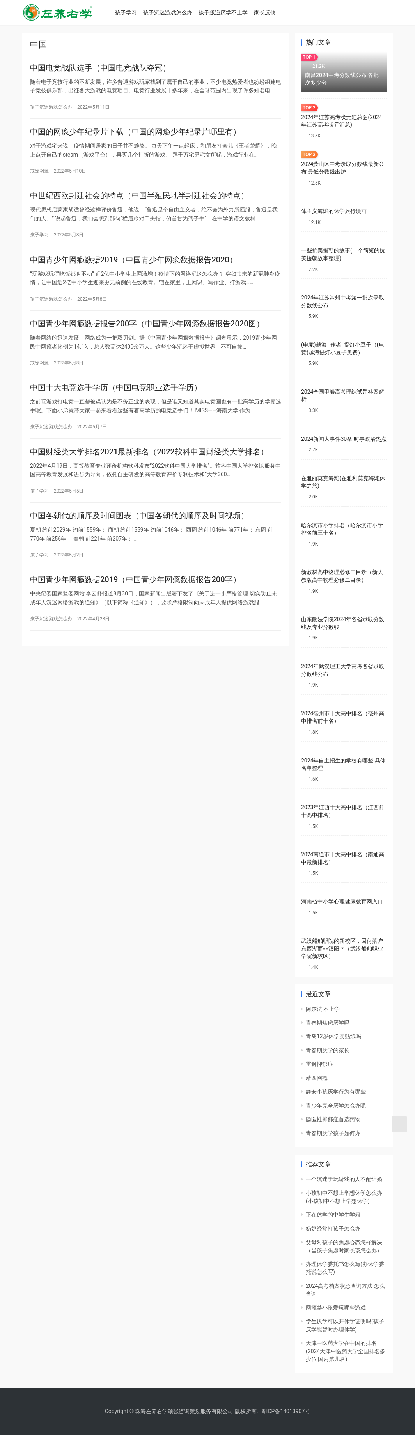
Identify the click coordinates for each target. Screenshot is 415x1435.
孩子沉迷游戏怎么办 (174, 12)
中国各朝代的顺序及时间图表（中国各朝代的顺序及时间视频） (139, 529)
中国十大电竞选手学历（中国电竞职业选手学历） (116, 397)
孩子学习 (133, 12)
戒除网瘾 (39, 173)
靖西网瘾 (317, 1078)
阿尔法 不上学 (323, 1009)
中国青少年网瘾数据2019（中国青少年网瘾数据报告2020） (133, 266)
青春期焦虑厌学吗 (327, 1022)
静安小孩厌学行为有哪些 (336, 1091)
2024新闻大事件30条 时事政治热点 (344, 439)
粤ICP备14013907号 (285, 1411)
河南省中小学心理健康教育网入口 (342, 901)
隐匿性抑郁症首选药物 (333, 1119)
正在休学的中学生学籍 (333, 1214)
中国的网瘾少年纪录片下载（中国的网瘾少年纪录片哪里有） (135, 134)
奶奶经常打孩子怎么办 (333, 1228)
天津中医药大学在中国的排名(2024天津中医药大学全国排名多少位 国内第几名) (345, 1351)
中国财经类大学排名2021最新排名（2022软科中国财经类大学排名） (149, 463)
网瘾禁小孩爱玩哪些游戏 (336, 1308)
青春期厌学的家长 (327, 1050)
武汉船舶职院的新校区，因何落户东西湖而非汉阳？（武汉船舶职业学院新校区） (342, 948)
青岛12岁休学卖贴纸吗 (333, 1036)
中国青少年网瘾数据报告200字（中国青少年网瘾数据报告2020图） (147, 331)
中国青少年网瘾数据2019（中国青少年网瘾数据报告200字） (135, 595)
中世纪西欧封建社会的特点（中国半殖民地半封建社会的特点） (139, 200)
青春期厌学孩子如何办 (333, 1133)
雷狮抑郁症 (319, 1064)
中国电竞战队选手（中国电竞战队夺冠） (100, 68)
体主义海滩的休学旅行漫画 (334, 211)
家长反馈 (272, 12)
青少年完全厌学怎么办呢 (336, 1105)
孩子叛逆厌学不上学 (230, 12)
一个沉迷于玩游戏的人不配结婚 (344, 1179)
